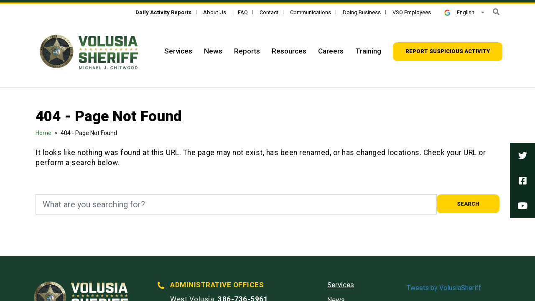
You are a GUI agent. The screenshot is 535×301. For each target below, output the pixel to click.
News (213, 51)
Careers (331, 51)
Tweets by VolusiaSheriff (444, 288)
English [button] (459, 12)
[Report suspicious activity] (447, 51)
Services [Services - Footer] (340, 285)
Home (43, 133)
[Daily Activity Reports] (163, 12)
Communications (310, 12)
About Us (214, 12)
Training (368, 51)
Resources (289, 51)
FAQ (243, 12)
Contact (269, 12)
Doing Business (362, 12)
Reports (247, 51)
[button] (496, 12)
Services (178, 51)
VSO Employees (411, 12)
